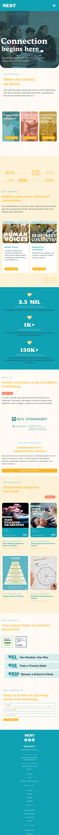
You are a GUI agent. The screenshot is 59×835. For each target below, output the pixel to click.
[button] (54, 5)
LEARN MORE (12, 137)
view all (50, 497)
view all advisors (29, 470)
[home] (27, 5)
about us (7, 393)
